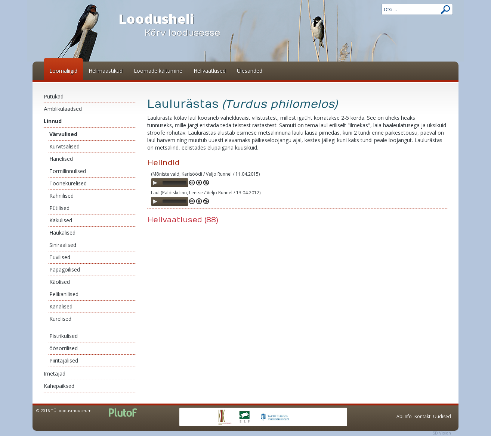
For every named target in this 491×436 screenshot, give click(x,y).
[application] (169, 182)
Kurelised (60, 318)
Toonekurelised (68, 183)
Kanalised (60, 306)
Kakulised (60, 220)
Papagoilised (64, 269)
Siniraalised (62, 244)
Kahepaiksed (59, 385)
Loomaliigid (63, 70)
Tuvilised (59, 257)
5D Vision (442, 433)
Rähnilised (61, 195)
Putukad (54, 96)
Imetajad (54, 373)
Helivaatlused (210, 70)
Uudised (442, 416)
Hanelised (61, 158)
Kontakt (422, 416)
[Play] (155, 183)
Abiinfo (404, 416)
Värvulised (63, 134)
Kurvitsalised (64, 146)
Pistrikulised (63, 335)
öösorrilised (63, 348)
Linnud (53, 121)
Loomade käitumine (158, 70)
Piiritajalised (63, 360)
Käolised (59, 281)
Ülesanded (249, 70)
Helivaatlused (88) (182, 220)
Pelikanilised (63, 294)
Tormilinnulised (67, 171)
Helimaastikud (106, 70)
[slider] (174, 183)
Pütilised (59, 207)
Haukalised (62, 232)
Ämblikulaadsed (63, 108)
